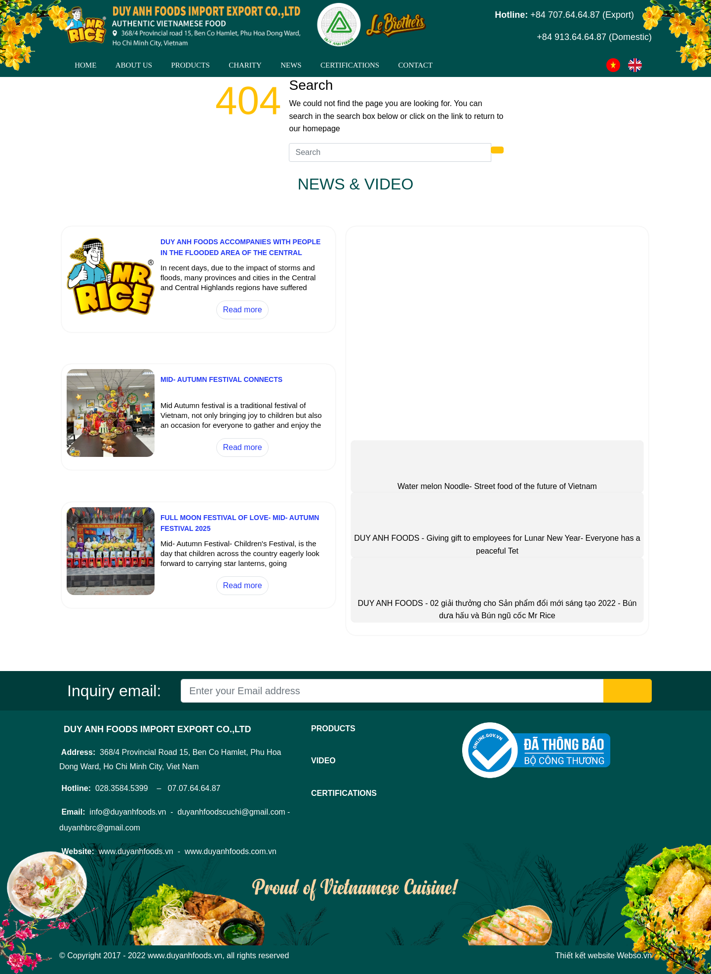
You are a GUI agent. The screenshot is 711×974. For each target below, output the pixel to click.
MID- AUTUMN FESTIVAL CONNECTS (221, 379)
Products (190, 65)
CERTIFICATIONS (349, 65)
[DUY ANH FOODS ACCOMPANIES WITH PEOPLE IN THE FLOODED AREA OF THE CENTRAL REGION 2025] (111, 316)
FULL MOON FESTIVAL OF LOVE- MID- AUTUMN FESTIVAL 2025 (239, 523)
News (291, 65)
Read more (242, 309)
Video (323, 760)
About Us (134, 65)
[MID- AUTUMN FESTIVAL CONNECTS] (111, 454)
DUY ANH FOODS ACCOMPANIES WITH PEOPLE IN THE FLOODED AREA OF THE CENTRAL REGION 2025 (240, 252)
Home (85, 65)
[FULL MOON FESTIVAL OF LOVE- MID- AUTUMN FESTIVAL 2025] (111, 592)
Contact (415, 65)
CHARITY (245, 65)
